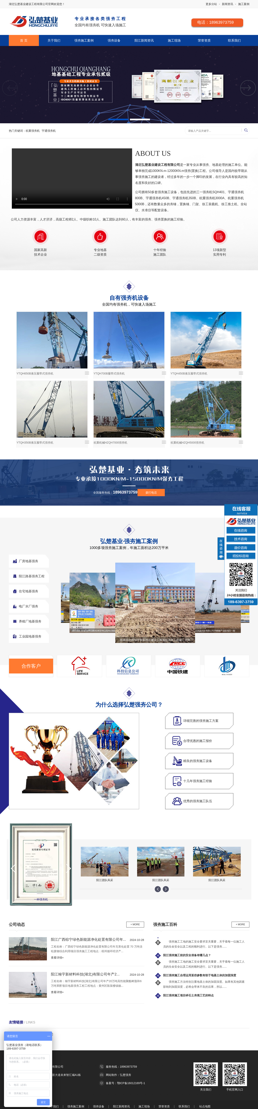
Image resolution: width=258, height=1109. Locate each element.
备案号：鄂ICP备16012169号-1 (125, 1083)
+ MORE (135, 924)
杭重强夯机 (33, 130)
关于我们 (54, 40)
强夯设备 (114, 40)
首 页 (23, 40)
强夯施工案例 (84, 40)
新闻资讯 (227, 4)
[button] (248, 88)
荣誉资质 (204, 40)
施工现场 (174, 40)
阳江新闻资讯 (144, 40)
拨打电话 (151, 492)
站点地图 (204, 1106)
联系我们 (234, 40)
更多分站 (211, 4)
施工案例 (243, 4)
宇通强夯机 (49, 130)
